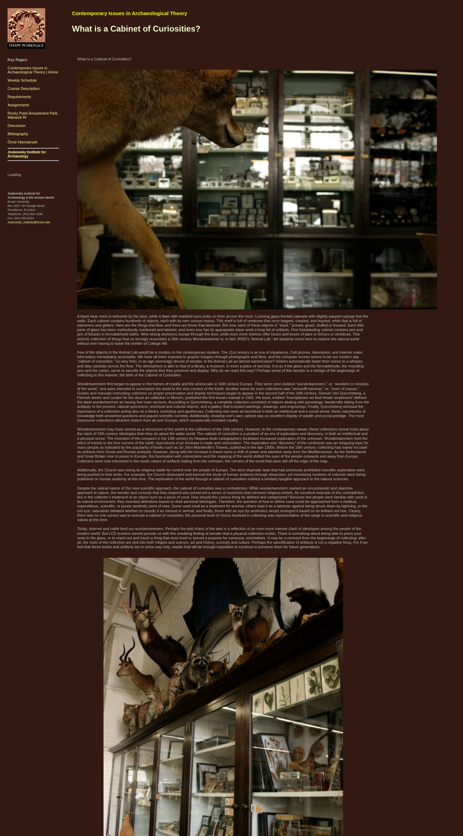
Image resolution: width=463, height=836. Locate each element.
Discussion (17, 125)
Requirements (19, 97)
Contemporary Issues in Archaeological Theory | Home (33, 70)
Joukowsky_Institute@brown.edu (29, 222)
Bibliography (18, 134)
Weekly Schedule (22, 80)
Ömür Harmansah (22, 142)
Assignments (18, 105)
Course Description (24, 88)
